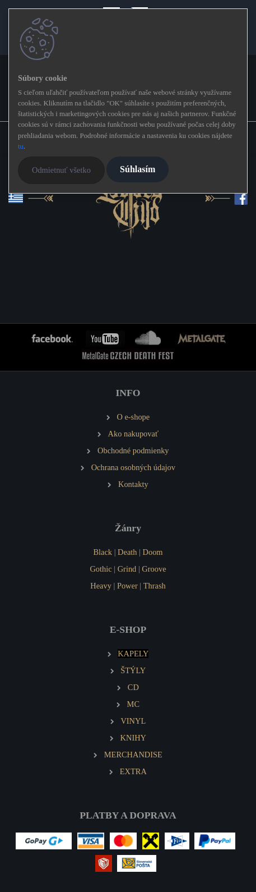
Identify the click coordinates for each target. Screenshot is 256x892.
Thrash (154, 585)
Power (127, 585)
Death (127, 552)
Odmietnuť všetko (61, 169)
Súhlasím (137, 169)
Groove (154, 568)
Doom (153, 552)
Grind (127, 568)
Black (102, 552)
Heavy (100, 585)
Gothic (100, 568)
